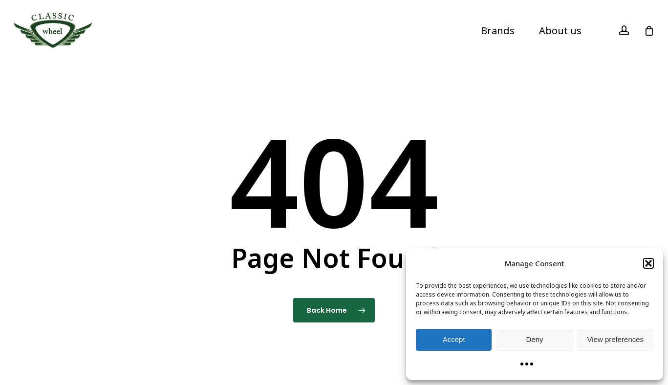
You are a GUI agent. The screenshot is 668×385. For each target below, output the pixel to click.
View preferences (615, 339)
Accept (454, 339)
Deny (534, 339)
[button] (648, 263)
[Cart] (649, 30)
